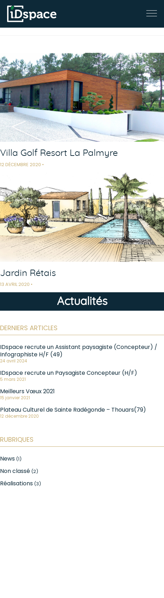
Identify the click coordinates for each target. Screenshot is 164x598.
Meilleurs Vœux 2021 (27, 391)
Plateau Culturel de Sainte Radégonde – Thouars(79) (73, 410)
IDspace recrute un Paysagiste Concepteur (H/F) (68, 373)
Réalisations (16, 483)
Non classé (15, 471)
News (7, 459)
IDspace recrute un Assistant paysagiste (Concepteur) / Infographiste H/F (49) (78, 350)
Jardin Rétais (28, 273)
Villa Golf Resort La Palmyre (59, 153)
